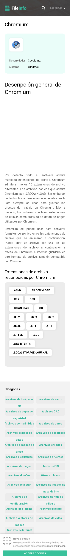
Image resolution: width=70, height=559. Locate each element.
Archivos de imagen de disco (19, 446)
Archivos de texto (51, 508)
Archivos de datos (50, 423)
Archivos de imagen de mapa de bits (50, 486)
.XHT (49, 325)
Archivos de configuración (19, 498)
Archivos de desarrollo (50, 432)
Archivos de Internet (19, 530)
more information (56, 546)
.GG (40, 308)
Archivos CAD (50, 411)
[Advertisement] (35, 135)
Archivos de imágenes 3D (19, 401)
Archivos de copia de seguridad (19, 413)
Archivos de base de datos (19, 434)
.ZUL (36, 334)
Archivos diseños (19, 475)
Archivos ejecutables (19, 456)
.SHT (33, 325)
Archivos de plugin (19, 484)
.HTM (16, 317)
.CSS (32, 299)
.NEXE (17, 325)
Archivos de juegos (19, 466)
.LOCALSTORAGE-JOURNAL (30, 352)
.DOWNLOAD (21, 308)
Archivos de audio (50, 399)
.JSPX (50, 317)
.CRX (16, 299)
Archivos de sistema (19, 508)
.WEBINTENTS (22, 343)
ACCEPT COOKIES (35, 553)
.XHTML (18, 334)
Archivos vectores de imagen (19, 519)
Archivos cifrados (50, 444)
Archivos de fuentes (50, 456)
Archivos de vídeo (50, 518)
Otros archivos (50, 475)
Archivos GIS (51, 466)
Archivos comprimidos (19, 423)
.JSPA (33, 317)
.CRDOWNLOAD (40, 290)
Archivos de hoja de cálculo (50, 498)
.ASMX (17, 290)
